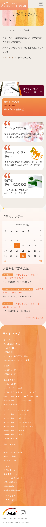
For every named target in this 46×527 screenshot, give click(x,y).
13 (17, 245)
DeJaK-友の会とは (12, 344)
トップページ (8, 57)
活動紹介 (8, 352)
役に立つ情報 (10, 456)
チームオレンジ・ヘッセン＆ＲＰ (18, 422)
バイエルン (7, 274)
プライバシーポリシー (10, 522)
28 (23, 255)
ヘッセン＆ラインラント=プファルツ (17, 289)
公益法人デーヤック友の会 (13, 4)
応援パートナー (11, 438)
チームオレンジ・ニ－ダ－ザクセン (19, 426)
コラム (7, 448)
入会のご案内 (10, 348)
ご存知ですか (10, 460)
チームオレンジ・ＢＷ (13, 434)
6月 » (41, 261)
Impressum (25, 522)
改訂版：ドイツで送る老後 (15, 182)
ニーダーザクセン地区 (13, 388)
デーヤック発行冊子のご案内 (16, 356)
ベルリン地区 (10, 384)
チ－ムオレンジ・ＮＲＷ (14, 430)
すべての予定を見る (35, 317)
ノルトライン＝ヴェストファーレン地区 (20, 392)
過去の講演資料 (11, 482)
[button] (24, 109)
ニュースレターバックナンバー (17, 478)
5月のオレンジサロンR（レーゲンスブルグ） (20, 276)
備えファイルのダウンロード (30, 91)
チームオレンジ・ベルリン (15, 414)
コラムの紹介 (9, 496)
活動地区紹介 (9, 380)
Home (4, 30)
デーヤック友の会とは (17, 128)
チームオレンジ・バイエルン (16, 418)
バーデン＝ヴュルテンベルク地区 (18, 400)
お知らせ (8, 366)
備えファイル (9, 444)
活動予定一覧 (10, 374)
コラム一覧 (8, 500)
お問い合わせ (9, 470)
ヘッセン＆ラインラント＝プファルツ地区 (21, 396)
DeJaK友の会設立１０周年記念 (17, 360)
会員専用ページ (10, 474)
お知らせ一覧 (10, 370)
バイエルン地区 (11, 404)
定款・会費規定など (13, 490)
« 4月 (5, 261)
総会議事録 (9, 486)
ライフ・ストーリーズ (13, 452)
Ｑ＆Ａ (7, 466)
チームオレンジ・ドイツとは (16, 410)
